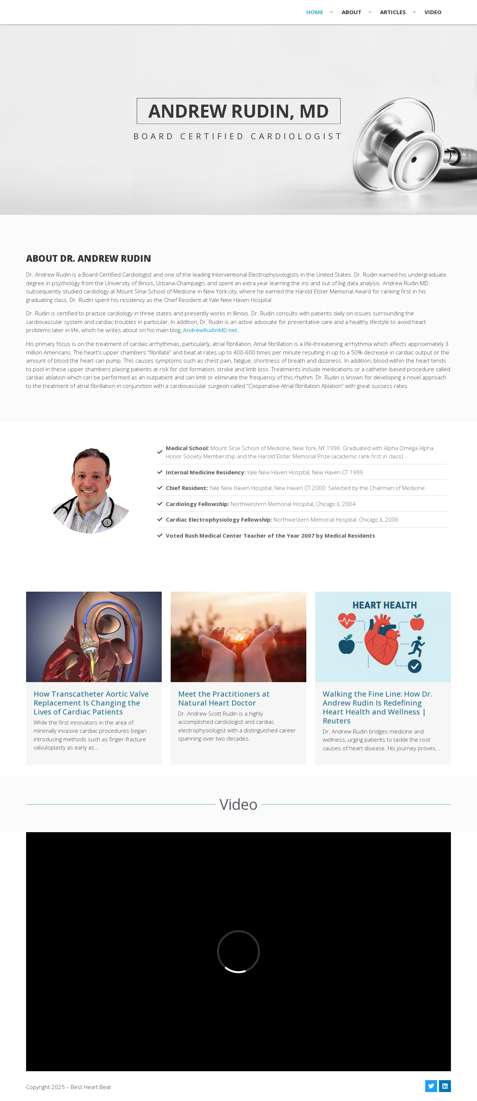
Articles (393, 12)
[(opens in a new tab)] (94, 637)
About (351, 12)
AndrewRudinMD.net (210, 330)
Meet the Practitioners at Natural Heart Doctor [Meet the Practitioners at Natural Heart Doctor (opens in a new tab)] (224, 698)
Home (314, 12)
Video (433, 12)
